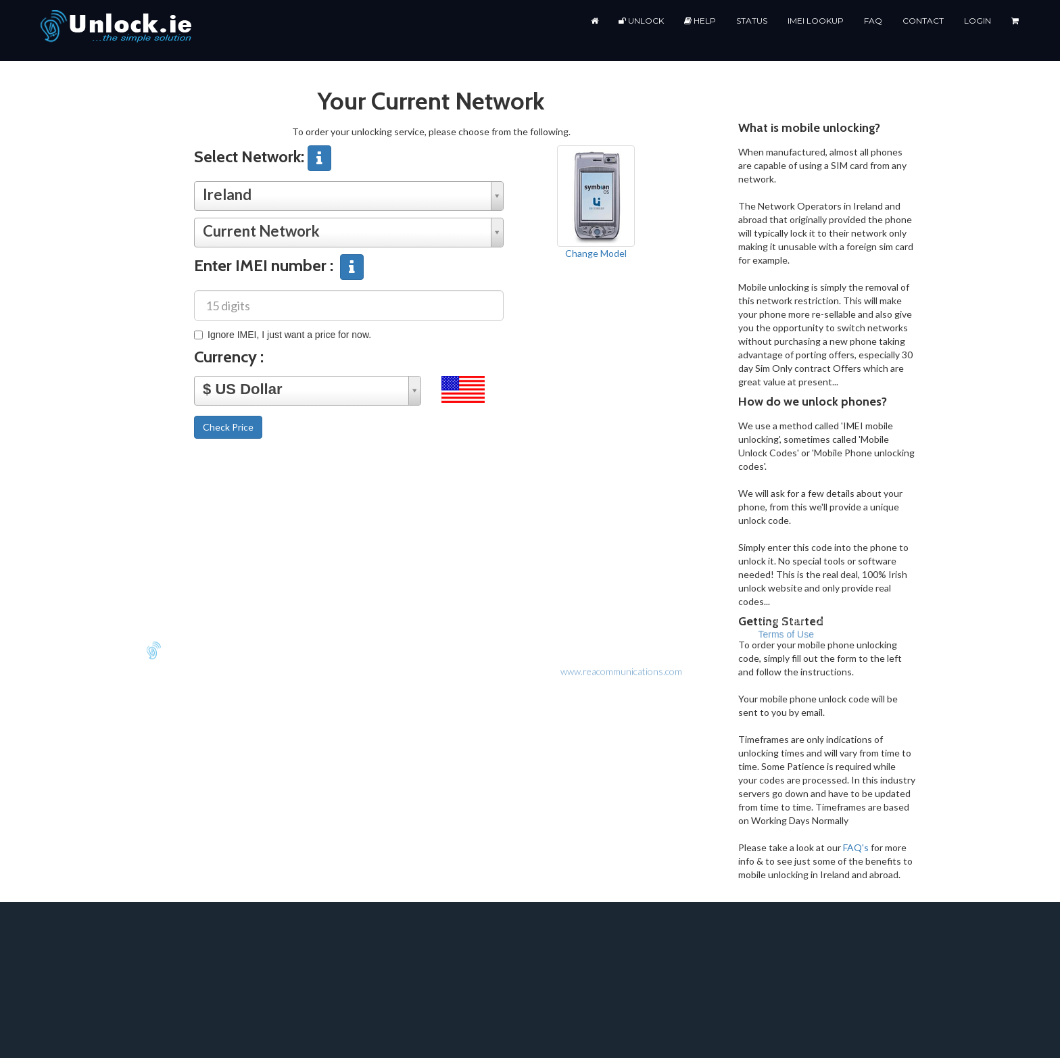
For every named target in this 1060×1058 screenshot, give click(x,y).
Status (751, 21)
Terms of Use (786, 246)
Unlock (641, 21)
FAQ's (856, 847)
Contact (923, 21)
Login (977, 21)
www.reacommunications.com (621, 282)
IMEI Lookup (816, 21)
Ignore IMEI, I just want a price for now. (282, 334)
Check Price (228, 427)
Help (700, 21)
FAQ (873, 21)
